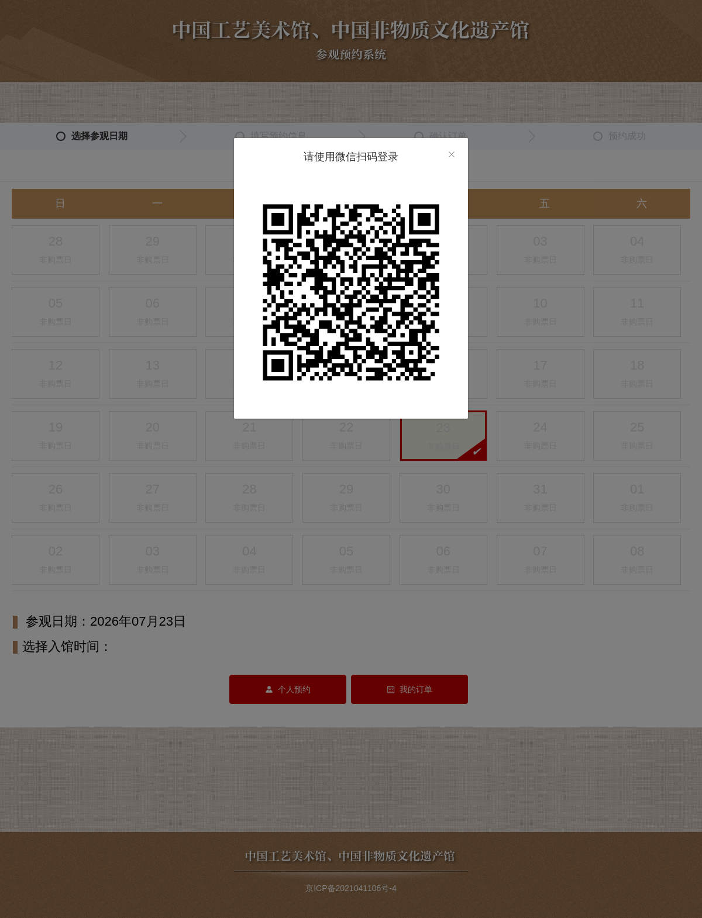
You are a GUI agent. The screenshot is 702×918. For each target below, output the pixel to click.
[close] (451, 155)
